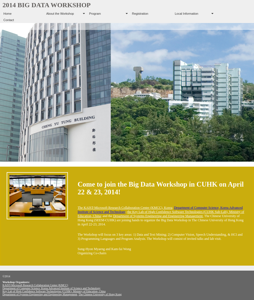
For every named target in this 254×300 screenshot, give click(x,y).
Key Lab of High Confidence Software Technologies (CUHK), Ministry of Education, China (54, 291)
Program (95, 13)
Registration (140, 13)
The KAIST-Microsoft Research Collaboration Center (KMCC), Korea (125, 208)
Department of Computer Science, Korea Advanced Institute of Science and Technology (51, 288)
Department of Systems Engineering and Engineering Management (158, 216)
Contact (8, 20)
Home (7, 13)
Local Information (186, 13)
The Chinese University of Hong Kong (100, 294)
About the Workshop (60, 13)
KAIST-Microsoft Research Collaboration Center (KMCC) (35, 285)
